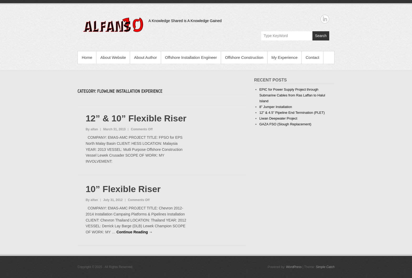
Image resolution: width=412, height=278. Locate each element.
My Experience (284, 57)
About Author (145, 57)
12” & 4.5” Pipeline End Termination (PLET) (292, 113)
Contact (312, 57)
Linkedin (325, 19)
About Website (113, 57)
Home (87, 57)
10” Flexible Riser (123, 189)
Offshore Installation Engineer (191, 57)
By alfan (92, 129)
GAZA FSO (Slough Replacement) (285, 124)
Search (321, 36)
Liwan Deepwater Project (278, 118)
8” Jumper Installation (275, 107)
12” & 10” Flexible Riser (136, 118)
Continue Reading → (134, 232)
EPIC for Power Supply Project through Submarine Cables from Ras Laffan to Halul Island (292, 95)
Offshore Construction (244, 57)
